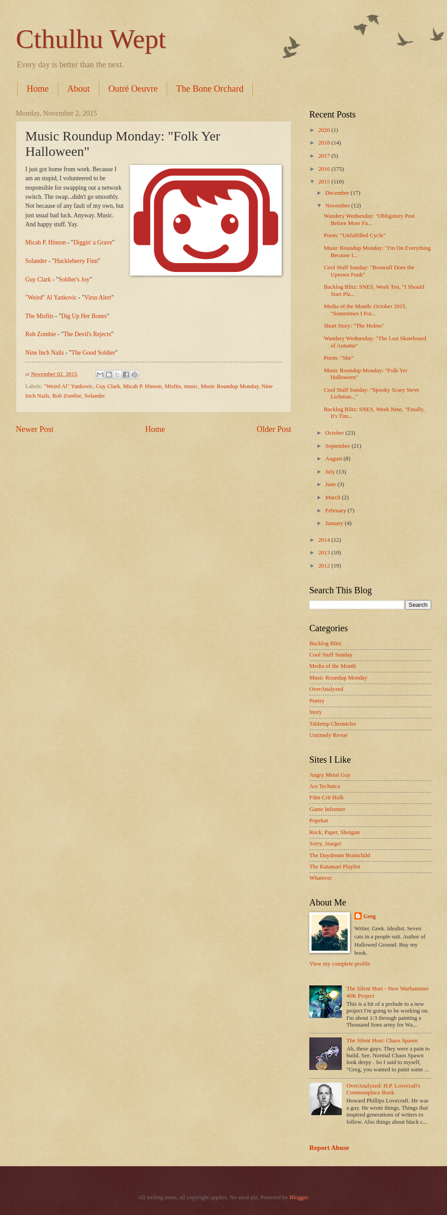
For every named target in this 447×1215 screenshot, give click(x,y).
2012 (324, 566)
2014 (324, 540)
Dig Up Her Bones (84, 316)
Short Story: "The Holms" (354, 326)
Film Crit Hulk (326, 797)
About (78, 89)
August (334, 458)
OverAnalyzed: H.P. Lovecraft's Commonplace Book (383, 1089)
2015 (324, 181)
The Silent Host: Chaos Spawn (382, 1040)
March (333, 497)
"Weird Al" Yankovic (68, 386)
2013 (324, 552)
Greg (369, 916)
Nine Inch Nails (44, 352)
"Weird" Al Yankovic (51, 297)
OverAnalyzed (326, 689)
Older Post (273, 429)
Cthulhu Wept (91, 39)
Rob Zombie (40, 334)
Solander (36, 261)
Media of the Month (332, 666)
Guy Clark (38, 279)
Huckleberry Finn (76, 261)
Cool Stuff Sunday (331, 655)
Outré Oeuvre (133, 89)
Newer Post (35, 429)
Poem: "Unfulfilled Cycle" (355, 235)
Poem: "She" (339, 358)
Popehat (318, 820)
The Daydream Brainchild (339, 855)
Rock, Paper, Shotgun (334, 832)
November (338, 205)
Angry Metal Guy (330, 775)
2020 (324, 130)
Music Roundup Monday (230, 386)
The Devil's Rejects (87, 334)
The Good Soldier (93, 352)
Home (38, 89)
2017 (324, 156)
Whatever (320, 878)
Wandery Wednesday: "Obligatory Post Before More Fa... (369, 219)
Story (315, 712)
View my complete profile (339, 964)
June (331, 484)
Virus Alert (98, 297)
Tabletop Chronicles (332, 724)
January (335, 523)
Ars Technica (324, 786)
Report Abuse (329, 1147)
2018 (324, 143)
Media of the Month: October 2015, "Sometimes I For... (365, 309)
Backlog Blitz (325, 643)
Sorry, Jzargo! (325, 843)
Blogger (298, 1197)
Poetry (317, 701)
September (338, 446)
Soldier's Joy (73, 279)
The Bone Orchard (209, 89)
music (191, 386)
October (335, 433)
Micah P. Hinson (45, 242)
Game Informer (327, 809)
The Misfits (39, 316)
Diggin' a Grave (93, 242)
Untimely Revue (328, 735)
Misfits (172, 386)
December (337, 193)
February (336, 510)
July (330, 472)
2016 (324, 169)
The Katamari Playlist (334, 866)
